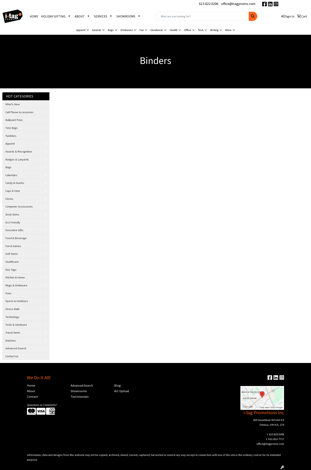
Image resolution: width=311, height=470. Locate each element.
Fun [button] (141, 30)
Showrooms (79, 391)
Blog (117, 385)
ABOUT (80, 16)
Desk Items (12, 214)
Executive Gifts (14, 230)
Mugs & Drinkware (16, 285)
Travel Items (12, 332)
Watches (10, 340)
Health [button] (174, 30)
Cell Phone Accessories (19, 112)
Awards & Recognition (18, 151)
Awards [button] (96, 30)
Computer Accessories (19, 206)
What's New (12, 104)
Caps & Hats (12, 191)
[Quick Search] (202, 16)
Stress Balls (12, 309)
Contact (32, 397)
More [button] (228, 30)
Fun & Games (13, 246)
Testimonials (80, 397)
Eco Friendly (12, 222)
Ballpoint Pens (14, 120)
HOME (34, 16)
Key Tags (10, 269)
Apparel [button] (80, 30)
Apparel (10, 143)
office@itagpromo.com (238, 3)
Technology (12, 317)
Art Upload (121, 391)
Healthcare (12, 261)
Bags (8, 167)
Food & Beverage (16, 238)
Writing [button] (214, 30)
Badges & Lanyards (17, 159)
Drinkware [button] (126, 30)
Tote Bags (11, 128)
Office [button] (187, 30)
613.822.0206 (208, 3)
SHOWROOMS (125, 16)
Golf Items (11, 254)
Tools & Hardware (16, 324)
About (31, 391)
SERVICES (100, 16)
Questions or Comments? (42, 405)
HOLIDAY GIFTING (53, 16)
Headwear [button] (156, 30)
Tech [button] (200, 30)
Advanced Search (15, 348)
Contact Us (11, 356)
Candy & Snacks (14, 183)
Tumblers (10, 136)
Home (31, 385)
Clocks (9, 199)
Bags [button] (111, 30)
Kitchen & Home (15, 277)
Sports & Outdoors (16, 301)
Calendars (11, 175)
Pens (8, 293)
